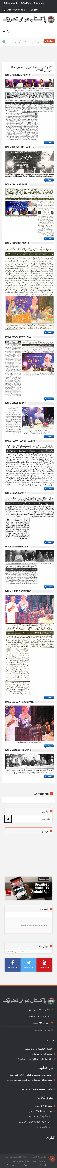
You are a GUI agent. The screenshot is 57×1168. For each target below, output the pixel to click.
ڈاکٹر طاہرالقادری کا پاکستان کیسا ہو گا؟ (34, 1059)
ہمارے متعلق (37, 1164)
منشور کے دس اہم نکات (41, 1054)
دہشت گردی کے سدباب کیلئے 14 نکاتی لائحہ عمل (30, 1075)
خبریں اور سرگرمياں (21, 1164)
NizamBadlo (11, 3)
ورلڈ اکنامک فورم (44, 1127)
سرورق (47, 1164)
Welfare (26, 3)
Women (39, 3)
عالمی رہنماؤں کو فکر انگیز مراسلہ (36, 1089)
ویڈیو (45, 831)
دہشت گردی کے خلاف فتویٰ (40, 1116)
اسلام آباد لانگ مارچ (43, 1106)
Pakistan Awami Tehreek (34, 925)
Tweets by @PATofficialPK (17, 951)
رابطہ (8, 1164)
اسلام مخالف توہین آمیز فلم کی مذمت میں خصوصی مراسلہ (29, 1082)
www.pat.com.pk (43, 1030)
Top (52, 1159)
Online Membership (14, 10)
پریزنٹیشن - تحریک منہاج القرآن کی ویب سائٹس (23, 41)
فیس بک (43, 908)
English (34, 10)
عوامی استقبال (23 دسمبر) (40, 1111)
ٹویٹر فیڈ (43, 946)
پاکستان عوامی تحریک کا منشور (38, 1049)
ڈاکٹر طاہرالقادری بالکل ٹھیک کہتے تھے (35, 1121)
